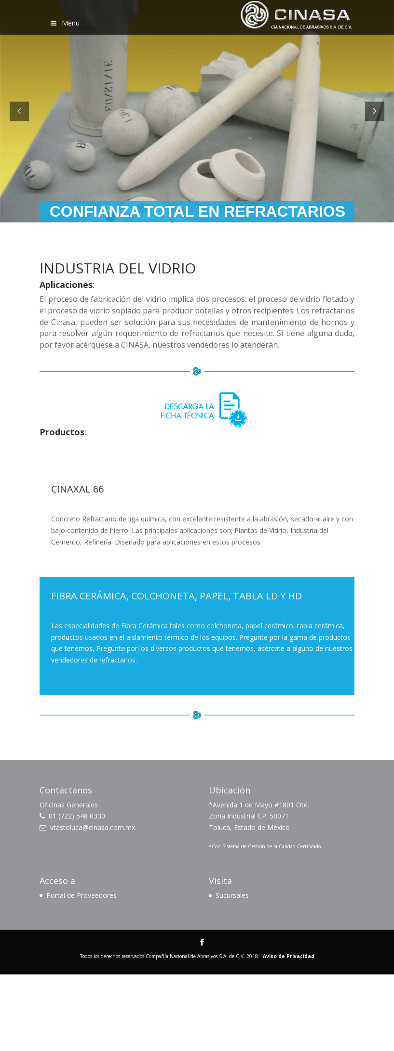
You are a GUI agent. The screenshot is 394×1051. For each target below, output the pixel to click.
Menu (64, 22)
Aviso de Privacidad (288, 956)
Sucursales (232, 895)
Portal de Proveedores (81, 895)
